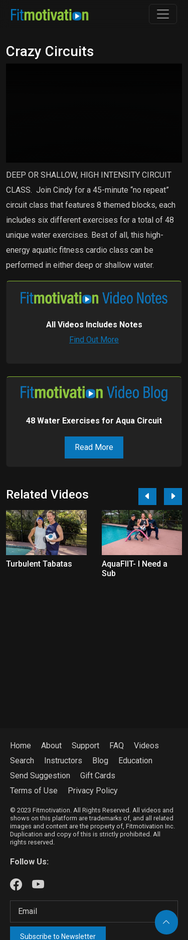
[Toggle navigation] (163, 14)
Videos (146, 745)
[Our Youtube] (38, 885)
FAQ (116, 745)
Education (135, 760)
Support (85, 745)
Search (22, 760)
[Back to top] (166, 922)
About (51, 745)
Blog (100, 760)
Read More (94, 447)
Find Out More (94, 339)
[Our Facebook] (16, 885)
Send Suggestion (40, 775)
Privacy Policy (93, 790)
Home (20, 745)
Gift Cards (97, 775)
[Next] (173, 496)
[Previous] (147, 496)
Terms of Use (34, 790)
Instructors (63, 760)
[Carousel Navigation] (156, 496)
